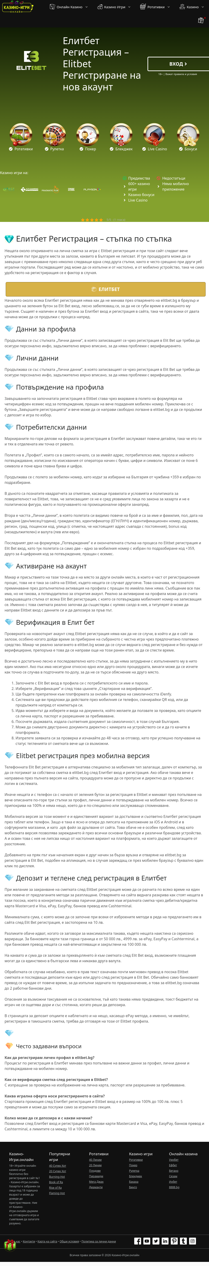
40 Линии (95, 1160)
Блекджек (135, 1176)
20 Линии (95, 1165)
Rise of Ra (55, 1188)
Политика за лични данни (98, 1241)
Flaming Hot (57, 1193)
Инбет (173, 1182)
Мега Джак (96, 1182)
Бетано (173, 1171)
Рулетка (134, 1171)
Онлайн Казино (71, 7)
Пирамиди (96, 1176)
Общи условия (69, 1241)
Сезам (173, 1176)
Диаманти (96, 1187)
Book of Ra (56, 1182)
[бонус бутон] (201, 20)
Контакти (29, 1241)
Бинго (133, 1187)
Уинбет (173, 1160)
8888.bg (174, 1187)
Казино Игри (116, 7)
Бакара (133, 1182)
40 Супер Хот (57, 1166)
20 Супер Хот (57, 1171)
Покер (133, 1165)
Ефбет (173, 1165)
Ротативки (157, 7)
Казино (194, 7)
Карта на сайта (47, 1241)
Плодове (95, 1171)
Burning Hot (57, 1177)
